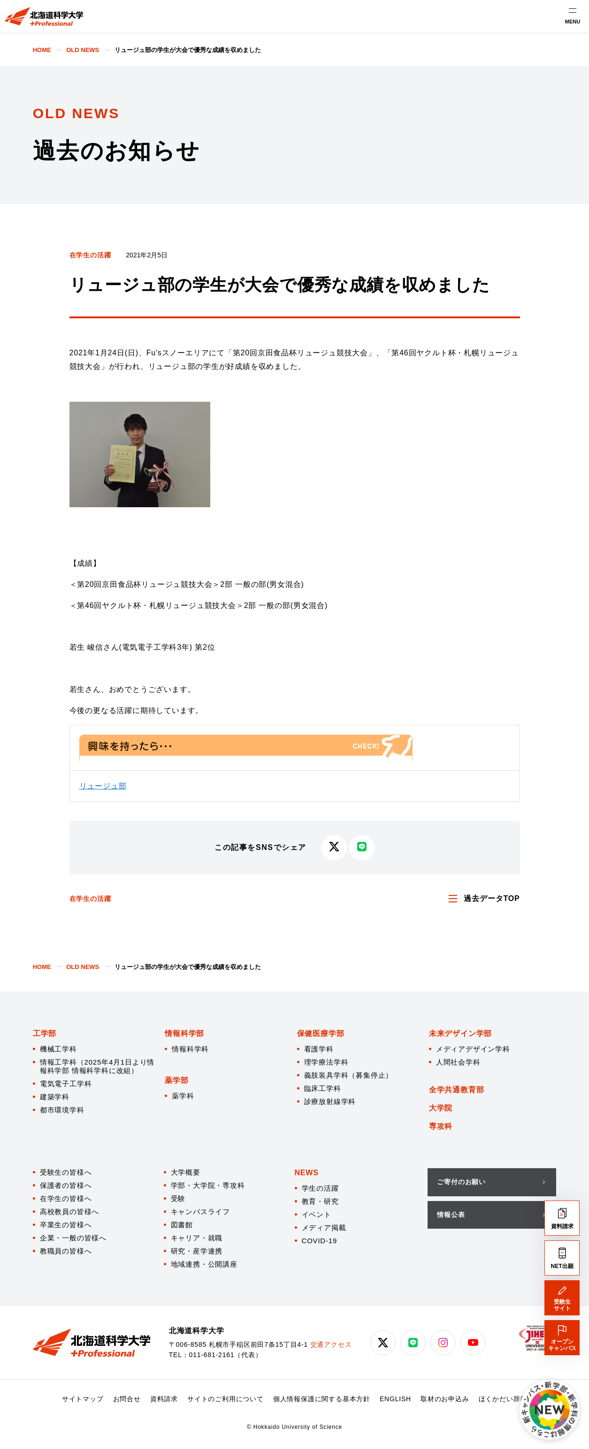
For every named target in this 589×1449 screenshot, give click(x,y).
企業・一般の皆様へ (73, 1238)
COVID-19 (319, 1241)
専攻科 (440, 1126)
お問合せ (127, 1399)
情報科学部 (184, 1033)
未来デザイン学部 (460, 1033)
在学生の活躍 (90, 255)
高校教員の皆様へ (69, 1212)
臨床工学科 (322, 1088)
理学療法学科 (326, 1062)
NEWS (307, 1173)
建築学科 (54, 1097)
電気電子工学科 (66, 1084)
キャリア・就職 (197, 1238)
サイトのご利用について (225, 1399)
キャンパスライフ (200, 1212)
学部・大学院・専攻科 (208, 1185)
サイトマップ (83, 1399)
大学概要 (185, 1172)
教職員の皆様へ (66, 1251)
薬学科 (183, 1096)
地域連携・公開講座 (204, 1264)
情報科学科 (190, 1049)
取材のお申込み (445, 1399)
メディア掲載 (324, 1227)
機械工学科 (58, 1049)
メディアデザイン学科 (473, 1049)
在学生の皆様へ (66, 1198)
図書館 (182, 1225)
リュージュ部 (103, 786)
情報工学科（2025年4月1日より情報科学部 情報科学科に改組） (97, 1066)
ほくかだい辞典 (503, 1399)
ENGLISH (395, 1399)
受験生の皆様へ (66, 1172)
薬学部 (176, 1080)
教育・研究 (320, 1201)
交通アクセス (331, 1344)
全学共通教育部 (456, 1090)
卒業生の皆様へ (66, 1225)
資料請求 (164, 1399)
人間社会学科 (458, 1062)
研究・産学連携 (197, 1251)
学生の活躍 (320, 1188)
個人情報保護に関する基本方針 (321, 1399)
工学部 (44, 1033)
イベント (316, 1214)
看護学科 (319, 1049)
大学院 (440, 1108)
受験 (178, 1198)
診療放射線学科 (330, 1101)
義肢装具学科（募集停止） (348, 1075)
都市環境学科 (62, 1110)
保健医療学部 (320, 1033)
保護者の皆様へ (66, 1185)
